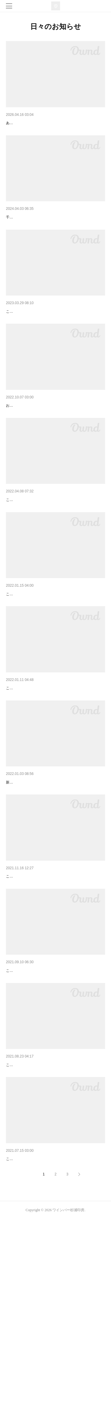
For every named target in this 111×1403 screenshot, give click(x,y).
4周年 (11, 561)
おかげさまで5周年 (23, 342)
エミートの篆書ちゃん (26, 451)
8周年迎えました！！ (26, 123)
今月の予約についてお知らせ (33, 780)
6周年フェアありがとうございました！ (42, 232)
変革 (10, 670)
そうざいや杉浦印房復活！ (31, 1327)
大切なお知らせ (20, 999)
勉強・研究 (16, 1108)
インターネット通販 (24, 1217)
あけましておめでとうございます (37, 889)
